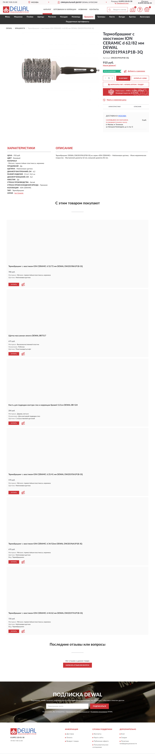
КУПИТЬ (14, 282)
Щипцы (40, 17)
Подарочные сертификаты (77, 22)
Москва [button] (122, 116)
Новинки (82, 9)
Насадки (64, 17)
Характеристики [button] (114, 106)
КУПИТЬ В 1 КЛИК (140, 78)
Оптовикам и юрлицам (64, 9)
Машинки (18, 17)
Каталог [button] (47, 9)
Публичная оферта (101, 736)
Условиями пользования (99, 706)
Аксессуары (145, 17)
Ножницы (76, 17)
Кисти (112, 17)
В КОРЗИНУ (123, 78)
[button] (121, 3)
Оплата (69, 732)
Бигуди (122, 17)
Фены (7, 17)
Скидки (124, 732)
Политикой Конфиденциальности (77, 706)
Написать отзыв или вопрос (77, 659)
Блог (123, 728)
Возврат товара (72, 736)
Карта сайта (98, 732)
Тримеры (101, 17)
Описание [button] (137, 106)
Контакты (94, 9)
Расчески (52, 17)
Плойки (30, 17)
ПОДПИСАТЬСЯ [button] (99, 700)
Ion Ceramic (19, 193)
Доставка (70, 728)
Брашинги (88, 17)
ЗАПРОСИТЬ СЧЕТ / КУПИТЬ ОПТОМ (126, 84)
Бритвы (132, 17)
